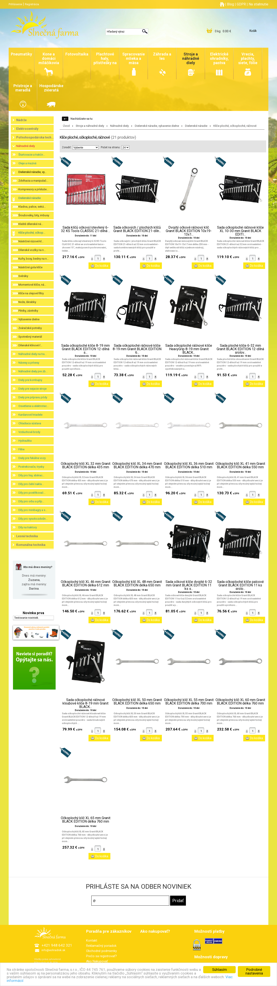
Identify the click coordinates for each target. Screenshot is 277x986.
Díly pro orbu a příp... (31, 501)
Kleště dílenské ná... (30, 224)
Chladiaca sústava (29, 423)
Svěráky (23, 276)
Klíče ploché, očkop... (31, 232)
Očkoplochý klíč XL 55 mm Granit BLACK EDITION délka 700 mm (189, 701)
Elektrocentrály (27, 128)
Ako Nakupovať (97, 961)
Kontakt (91, 940)
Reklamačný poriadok (101, 946)
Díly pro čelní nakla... (31, 484)
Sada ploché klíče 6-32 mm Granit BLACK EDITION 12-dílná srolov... (240, 349)
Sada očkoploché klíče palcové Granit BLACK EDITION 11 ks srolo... (240, 585)
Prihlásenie (15, 4)
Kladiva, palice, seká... (32, 206)
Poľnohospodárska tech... (35, 137)
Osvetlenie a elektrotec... (33, 406)
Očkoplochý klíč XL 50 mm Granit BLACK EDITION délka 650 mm (137, 701)
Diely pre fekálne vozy (32, 458)
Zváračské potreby (30, 328)
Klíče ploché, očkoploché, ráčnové (234, 125)
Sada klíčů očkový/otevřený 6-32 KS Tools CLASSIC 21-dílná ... (85, 229)
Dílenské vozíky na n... (32, 250)
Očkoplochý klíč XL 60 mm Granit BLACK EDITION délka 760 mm (240, 701)
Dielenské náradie (29, 198)
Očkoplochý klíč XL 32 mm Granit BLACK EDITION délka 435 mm (85, 465)
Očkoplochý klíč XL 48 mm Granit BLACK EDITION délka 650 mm (137, 583)
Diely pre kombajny (30, 380)
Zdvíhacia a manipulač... (33, 180)
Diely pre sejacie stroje (32, 388)
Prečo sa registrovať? (101, 956)
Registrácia (32, 4)
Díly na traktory (27, 527)
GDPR (241, 4)
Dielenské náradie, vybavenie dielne (157, 125)
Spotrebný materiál (30, 336)
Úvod (66, 125)
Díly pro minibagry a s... (32, 510)
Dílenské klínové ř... (30, 345)
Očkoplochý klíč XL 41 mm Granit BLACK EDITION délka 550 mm (240, 465)
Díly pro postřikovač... (31, 492)
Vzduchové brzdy (29, 432)
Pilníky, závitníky (28, 310)
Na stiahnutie (258, 4)
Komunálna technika (30, 545)
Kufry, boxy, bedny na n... (33, 258)
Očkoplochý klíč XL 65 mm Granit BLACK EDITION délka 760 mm (85, 819)
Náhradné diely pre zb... (33, 371)
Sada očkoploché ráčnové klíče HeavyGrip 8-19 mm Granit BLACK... (188, 349)
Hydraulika (25, 440)
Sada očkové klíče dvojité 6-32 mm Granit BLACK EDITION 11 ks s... (189, 585)
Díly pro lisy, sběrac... (31, 475)
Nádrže (21, 120)
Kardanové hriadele (30, 414)
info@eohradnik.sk (53, 950)
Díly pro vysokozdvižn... (33, 518)
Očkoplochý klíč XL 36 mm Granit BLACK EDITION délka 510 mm (189, 465)
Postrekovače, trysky (31, 466)
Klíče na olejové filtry (31, 293)
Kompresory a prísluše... (33, 189)
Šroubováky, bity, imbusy (33, 215)
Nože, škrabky (27, 302)
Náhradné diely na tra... (32, 354)
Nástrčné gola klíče (30, 267)
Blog (230, 4)
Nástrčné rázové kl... (30, 241)
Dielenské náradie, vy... (32, 172)
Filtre (21, 449)
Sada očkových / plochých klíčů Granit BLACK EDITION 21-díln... (137, 229)
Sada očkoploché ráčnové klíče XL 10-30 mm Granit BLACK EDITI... (240, 231)
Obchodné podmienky (101, 951)
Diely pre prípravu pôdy (32, 397)
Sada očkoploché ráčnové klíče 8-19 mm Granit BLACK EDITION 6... (137, 349)
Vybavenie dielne (28, 319)
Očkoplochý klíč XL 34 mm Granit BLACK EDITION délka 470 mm (137, 465)
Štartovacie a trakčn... (31, 154)
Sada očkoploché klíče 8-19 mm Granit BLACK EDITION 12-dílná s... (85, 349)
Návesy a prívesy (28, 362)
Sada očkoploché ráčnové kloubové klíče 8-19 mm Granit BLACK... (85, 703)
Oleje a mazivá (27, 163)
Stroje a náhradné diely (90, 125)
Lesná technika (27, 536)
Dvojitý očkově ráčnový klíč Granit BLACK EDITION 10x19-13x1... (189, 231)
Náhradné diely (25, 146)
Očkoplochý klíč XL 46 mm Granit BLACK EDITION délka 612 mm (85, 583)
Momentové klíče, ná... (32, 284)
